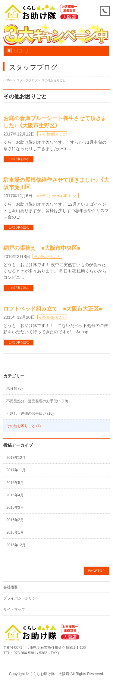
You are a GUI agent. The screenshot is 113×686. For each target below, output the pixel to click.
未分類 (41, 196)
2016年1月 (15, 532)
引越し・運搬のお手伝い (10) (30, 413)
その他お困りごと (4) (23, 426)
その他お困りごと (52, 134)
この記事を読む (18, 159)
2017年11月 (16, 470)
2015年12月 (16, 545)
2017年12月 (16, 458)
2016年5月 (15, 483)
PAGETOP (96, 571)
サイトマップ (14, 609)
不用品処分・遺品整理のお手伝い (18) (37, 401)
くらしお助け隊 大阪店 (49, 674)
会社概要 (10, 587)
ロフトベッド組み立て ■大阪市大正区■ (52, 309)
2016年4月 (15, 495)
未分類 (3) (14, 388)
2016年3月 (15, 507)
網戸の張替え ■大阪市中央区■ (41, 248)
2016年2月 (15, 520)
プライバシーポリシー (21, 598)
